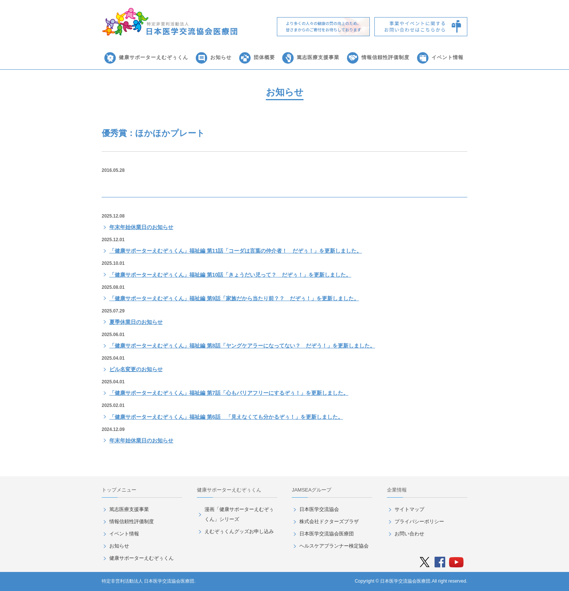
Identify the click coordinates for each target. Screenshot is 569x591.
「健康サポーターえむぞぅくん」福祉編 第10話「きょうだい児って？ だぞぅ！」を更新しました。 (230, 275)
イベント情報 (448, 57)
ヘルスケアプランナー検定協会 (334, 546)
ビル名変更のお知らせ (136, 369)
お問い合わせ (409, 534)
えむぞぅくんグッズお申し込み (239, 531)
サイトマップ (409, 509)
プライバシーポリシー (419, 521)
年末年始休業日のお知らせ (141, 227)
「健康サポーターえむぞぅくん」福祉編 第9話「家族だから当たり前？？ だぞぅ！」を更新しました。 (234, 298)
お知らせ (221, 57)
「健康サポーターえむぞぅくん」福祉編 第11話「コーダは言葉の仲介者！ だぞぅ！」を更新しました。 (235, 251)
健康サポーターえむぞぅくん (153, 57)
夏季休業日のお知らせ (136, 322)
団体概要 (264, 57)
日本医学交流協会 (319, 509)
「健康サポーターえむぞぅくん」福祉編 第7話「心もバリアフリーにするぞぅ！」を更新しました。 (228, 393)
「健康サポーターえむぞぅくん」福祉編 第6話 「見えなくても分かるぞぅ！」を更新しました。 (226, 417)
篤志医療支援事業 (318, 57)
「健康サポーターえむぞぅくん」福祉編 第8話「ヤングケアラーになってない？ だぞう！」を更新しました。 (242, 346)
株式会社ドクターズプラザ (329, 521)
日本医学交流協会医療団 (326, 534)
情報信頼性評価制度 (385, 57)
